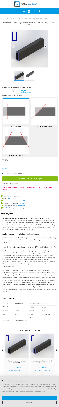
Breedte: (5, 310)
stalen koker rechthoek (38, 218)
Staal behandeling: (35, 303)
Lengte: (32, 314)
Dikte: (4, 314)
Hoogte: (32, 307)
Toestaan (29, 398)
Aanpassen (29, 402)
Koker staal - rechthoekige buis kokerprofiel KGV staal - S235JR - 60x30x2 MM (27, 18)
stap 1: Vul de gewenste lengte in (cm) (17, 87)
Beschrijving (7, 214)
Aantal (5, 160)
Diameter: (32, 310)
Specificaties (7, 298)
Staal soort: (5, 303)
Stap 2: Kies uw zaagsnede (12, 96)
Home (2, 18)
